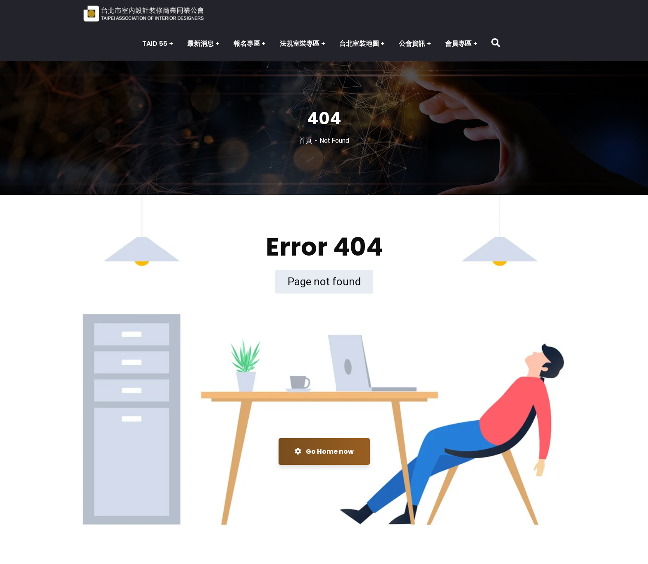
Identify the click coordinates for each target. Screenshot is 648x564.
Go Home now (324, 451)
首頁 (305, 141)
